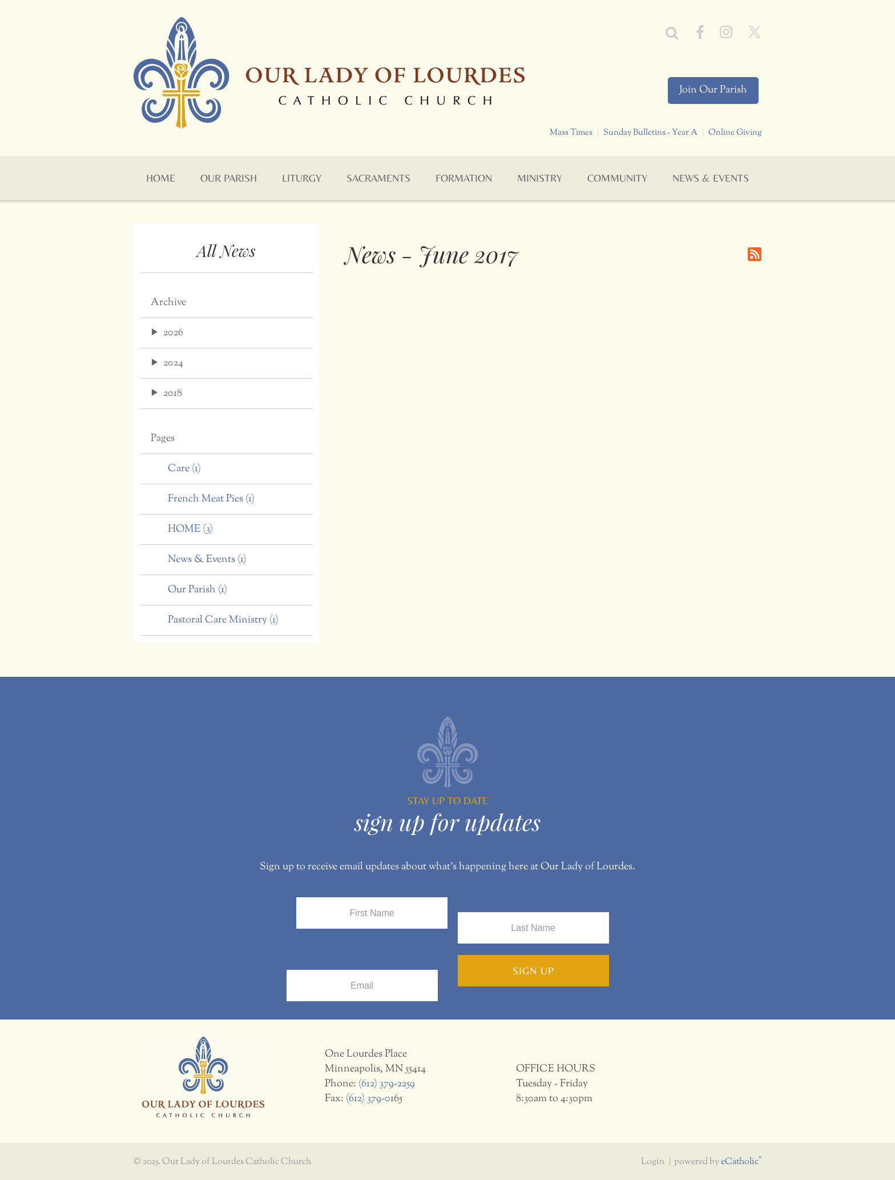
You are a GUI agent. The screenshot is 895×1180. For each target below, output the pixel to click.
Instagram (726, 32)
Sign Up (533, 971)
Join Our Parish (713, 90)
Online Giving (734, 132)
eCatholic (741, 1162)
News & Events (207, 559)
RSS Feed (754, 254)
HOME (190, 529)
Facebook (700, 32)
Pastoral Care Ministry (223, 620)
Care (184, 468)
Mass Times (571, 132)
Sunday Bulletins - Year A (650, 132)
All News (226, 250)
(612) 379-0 (368, 1098)
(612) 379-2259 (386, 1084)
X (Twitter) (754, 32)
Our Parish (197, 590)
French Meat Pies (211, 499)
